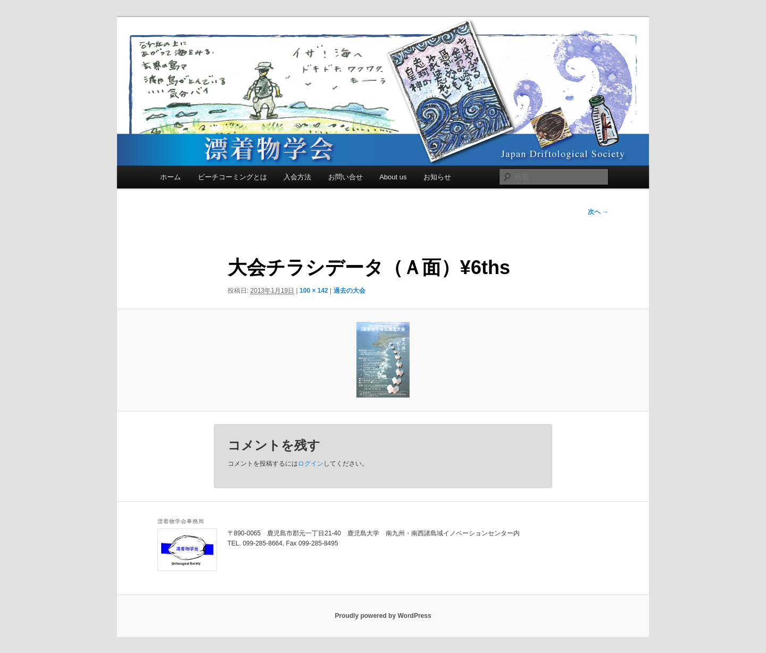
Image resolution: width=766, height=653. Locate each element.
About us (392, 177)
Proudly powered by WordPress (383, 615)
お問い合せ (345, 177)
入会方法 (297, 177)
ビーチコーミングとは (232, 177)
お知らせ (437, 177)
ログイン (310, 463)
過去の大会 (349, 290)
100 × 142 (313, 290)
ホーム (170, 177)
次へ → (598, 212)
